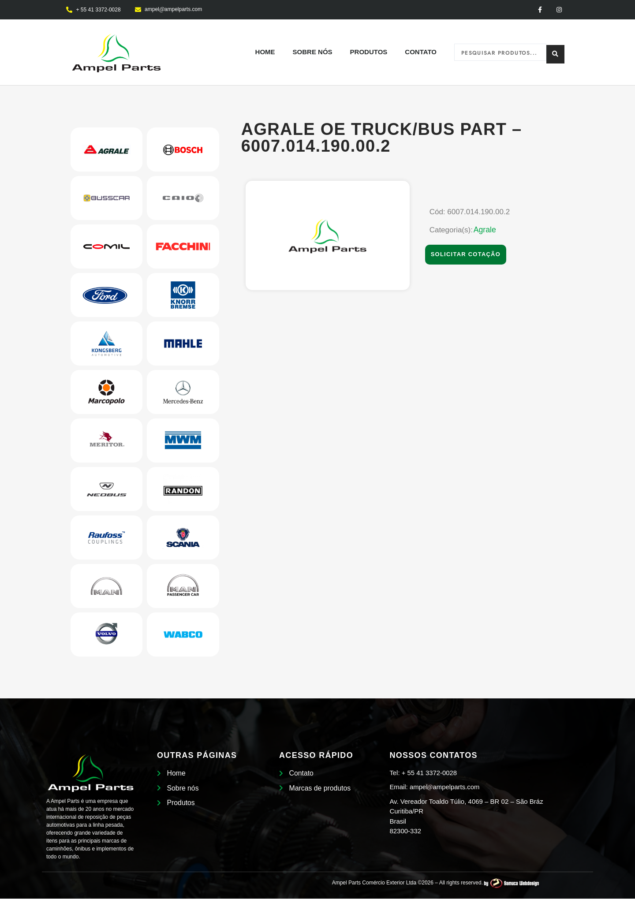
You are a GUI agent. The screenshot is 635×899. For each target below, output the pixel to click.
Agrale (485, 230)
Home (265, 52)
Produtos (369, 52)
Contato (421, 52)
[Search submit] (555, 53)
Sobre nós (312, 52)
